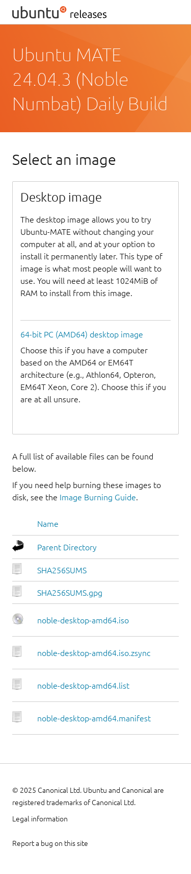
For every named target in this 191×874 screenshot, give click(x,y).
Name (48, 523)
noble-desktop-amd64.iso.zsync (93, 653)
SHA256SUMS (62, 570)
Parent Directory (67, 547)
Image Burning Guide (98, 497)
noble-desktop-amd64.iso (83, 620)
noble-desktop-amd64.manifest (94, 718)
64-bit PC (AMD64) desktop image (81, 334)
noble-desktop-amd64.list (83, 685)
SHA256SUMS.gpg (69, 592)
